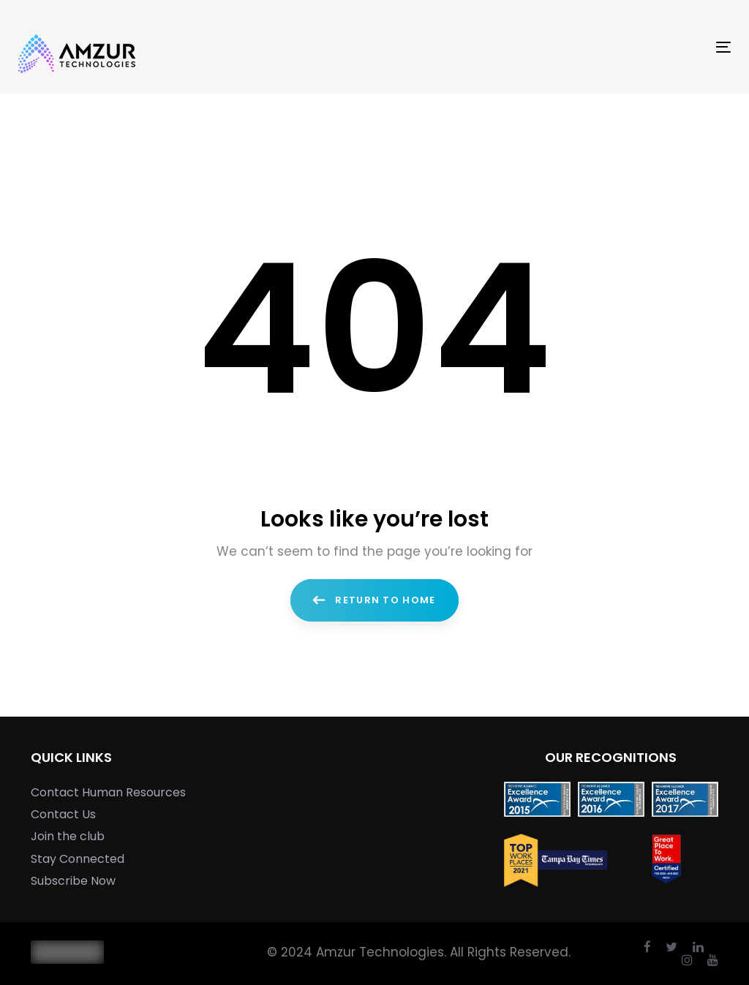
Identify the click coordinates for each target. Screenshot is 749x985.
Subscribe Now (73, 880)
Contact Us (63, 814)
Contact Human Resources (108, 792)
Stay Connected (77, 858)
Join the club (68, 836)
